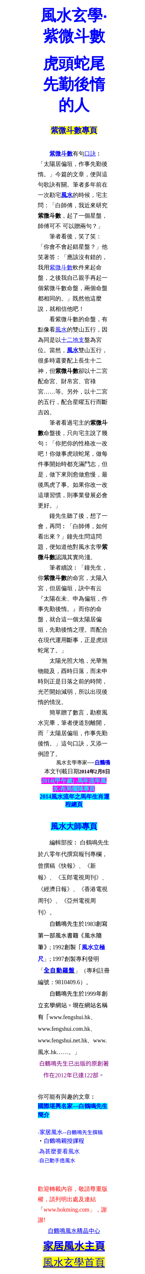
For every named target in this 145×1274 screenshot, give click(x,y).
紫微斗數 (61, 153)
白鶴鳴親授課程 (64, 1141)
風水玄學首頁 (74, 1262)
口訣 (90, 153)
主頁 (74, 1246)
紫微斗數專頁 (74, 130)
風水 (67, 195)
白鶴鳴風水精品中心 (74, 1231)
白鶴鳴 (102, 762)
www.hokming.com (66, 1209)
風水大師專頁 (74, 826)
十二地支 (72, 340)
